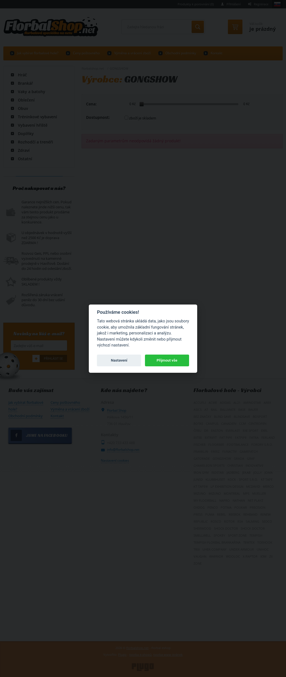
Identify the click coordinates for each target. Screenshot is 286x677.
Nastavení (119, 360)
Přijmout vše (167, 360)
